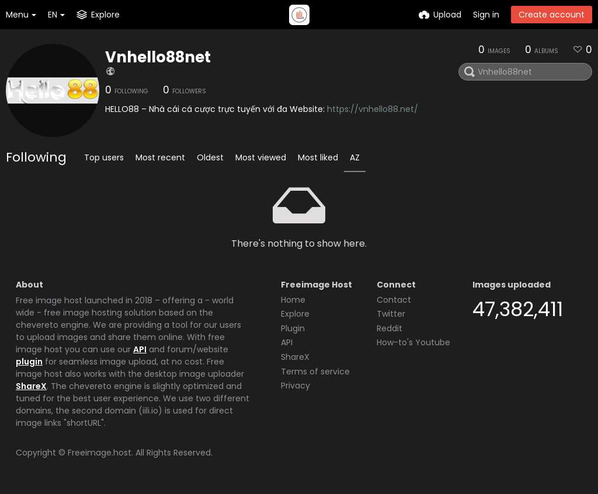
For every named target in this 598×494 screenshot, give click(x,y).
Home (293, 300)
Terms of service (315, 371)
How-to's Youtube (413, 342)
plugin (29, 361)
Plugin (293, 328)
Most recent (160, 157)
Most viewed (260, 157)
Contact (394, 300)
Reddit (389, 328)
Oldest (210, 157)
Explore (295, 314)
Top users (104, 157)
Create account (552, 14)
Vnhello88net (158, 57)
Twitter (391, 314)
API (140, 349)
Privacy (295, 385)
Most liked (318, 157)
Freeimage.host (99, 452)
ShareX (31, 386)
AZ (355, 157)
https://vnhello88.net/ (372, 109)
